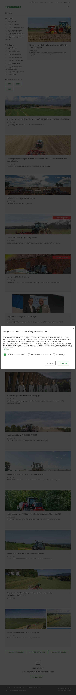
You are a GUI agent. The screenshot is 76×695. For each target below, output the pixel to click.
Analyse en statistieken (41, 354)
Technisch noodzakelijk (16, 354)
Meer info (7, 349)
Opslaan (50, 363)
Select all (63, 363)
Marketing (60, 354)
